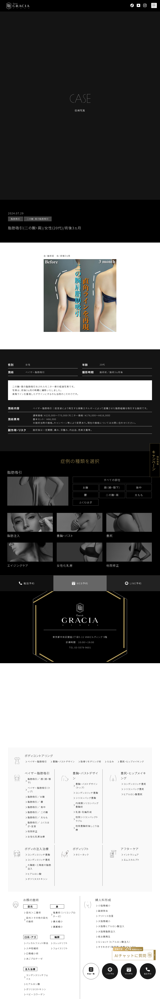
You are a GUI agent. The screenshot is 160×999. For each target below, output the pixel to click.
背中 (139, 487)
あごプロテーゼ (34, 958)
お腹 (85, 487)
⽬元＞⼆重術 (33, 912)
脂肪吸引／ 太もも (38, 817)
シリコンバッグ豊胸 (86, 797)
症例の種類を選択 (80, 461)
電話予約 (27, 583)
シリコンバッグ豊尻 (134, 788)
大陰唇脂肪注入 (106, 931)
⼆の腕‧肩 (112, 495)
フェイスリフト (60, 948)
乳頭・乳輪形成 (84, 811)
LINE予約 (133, 583)
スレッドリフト (60, 943)
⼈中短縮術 (32, 948)
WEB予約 (80, 583)
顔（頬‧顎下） (112, 487)
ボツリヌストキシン (38, 878)
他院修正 (33, 831)
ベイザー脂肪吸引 (37, 761)
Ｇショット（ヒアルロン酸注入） (114, 941)
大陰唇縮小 (104, 921)
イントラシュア (131, 854)
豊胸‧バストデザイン (64, 761)
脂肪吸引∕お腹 (36, 796)
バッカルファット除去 (37, 943)
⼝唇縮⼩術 (32, 953)
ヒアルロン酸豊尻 (133, 794)
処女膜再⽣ (104, 936)
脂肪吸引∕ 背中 (37, 807)
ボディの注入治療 (37, 849)
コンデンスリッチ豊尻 (135, 783)
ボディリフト (81, 849)
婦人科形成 (103, 900)
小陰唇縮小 (104, 905)
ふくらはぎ (85, 502)
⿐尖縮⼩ (58, 921)
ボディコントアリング (39, 756)
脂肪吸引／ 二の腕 (38, 812)
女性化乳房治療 (36, 836)
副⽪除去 (103, 910)
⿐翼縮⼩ (58, 926)
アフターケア (130, 849)
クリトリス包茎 (106, 915)
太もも (139, 495)
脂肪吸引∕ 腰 (35, 801)
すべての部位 (112, 480)
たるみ (110, 761)
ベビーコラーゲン (35, 994)
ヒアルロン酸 (35, 873)
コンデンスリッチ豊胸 (87, 792)
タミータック (82, 854)
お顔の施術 (31, 900)
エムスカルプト (131, 859)
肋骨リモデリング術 (91, 761)
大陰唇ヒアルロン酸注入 (111, 926)
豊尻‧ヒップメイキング (132, 761)
